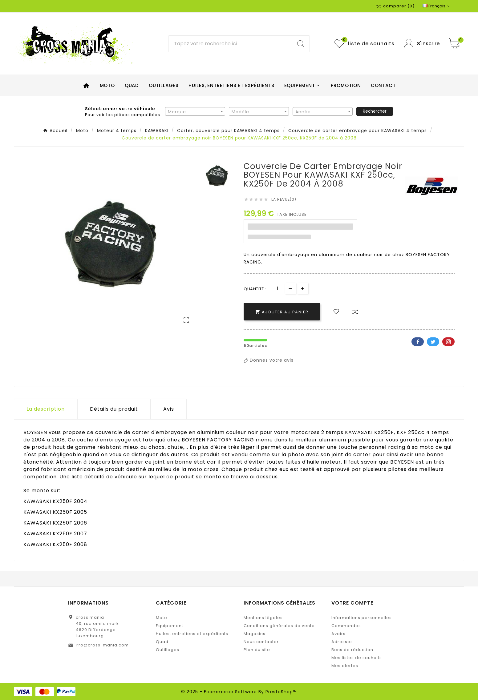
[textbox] (195, 111)
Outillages (167, 650)
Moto (161, 618)
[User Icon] (422, 43)
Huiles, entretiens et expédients (192, 634)
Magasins (254, 634)
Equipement (169, 626)
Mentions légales (263, 618)
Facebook (417, 341)
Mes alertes (344, 666)
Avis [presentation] (168, 408)
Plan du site (257, 650)
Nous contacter (261, 642)
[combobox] (195, 111)
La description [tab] (45, 408)
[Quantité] (277, 288)
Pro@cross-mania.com (102, 645)
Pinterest (448, 341)
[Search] (300, 43)
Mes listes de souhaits (356, 658)
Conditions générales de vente (279, 626)
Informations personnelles (361, 618)
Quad (162, 642)
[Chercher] (230, 44)
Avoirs (338, 634)
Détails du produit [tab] (114, 408)
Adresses (342, 642)
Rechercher (375, 111)
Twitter (433, 341)
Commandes (346, 626)
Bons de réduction (352, 650)
